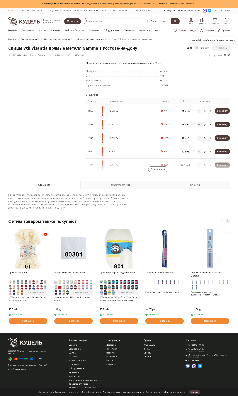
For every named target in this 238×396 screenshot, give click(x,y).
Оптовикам (65, 10)
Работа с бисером (74, 30)
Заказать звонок (221, 10)
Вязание (12, 30)
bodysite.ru (25, 369)
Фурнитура (144, 30)
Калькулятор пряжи (118, 10)
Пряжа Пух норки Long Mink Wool (117, 272)
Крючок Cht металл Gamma (159, 272)
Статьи (147, 356)
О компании (112, 348)
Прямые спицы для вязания (90, 39)
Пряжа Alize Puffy (18, 272)
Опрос (103, 10)
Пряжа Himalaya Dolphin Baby (69, 272)
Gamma (42, 55)
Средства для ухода (78, 383)
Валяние (55, 30)
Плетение (94, 30)
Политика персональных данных (22, 365)
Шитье (42, 30)
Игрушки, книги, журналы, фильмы (85, 380)
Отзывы (134, 10)
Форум (147, 348)
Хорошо (195, 392)
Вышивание (28, 30)
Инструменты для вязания (57, 39)
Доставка (111, 344)
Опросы (147, 352)
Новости (110, 352)
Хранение (129, 30)
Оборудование (111, 30)
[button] (222, 220)
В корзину (222, 110)
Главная (12, 39)
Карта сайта (44, 365)
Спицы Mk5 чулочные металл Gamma (206, 274)
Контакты (145, 10)
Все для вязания (29, 39)
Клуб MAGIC (149, 344)
